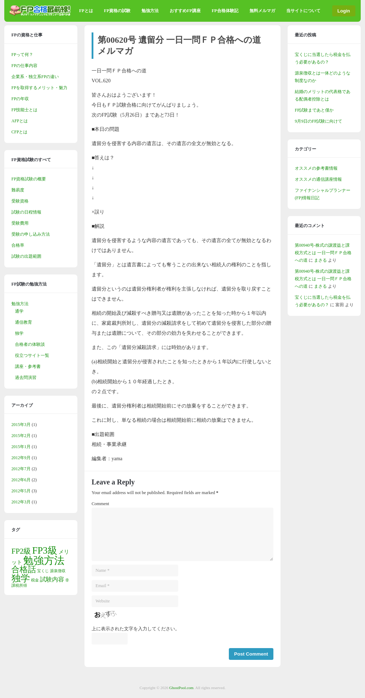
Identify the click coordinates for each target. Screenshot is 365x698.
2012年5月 (21, 490)
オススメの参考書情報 (316, 168)
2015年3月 (21, 424)
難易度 (17, 190)
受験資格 (20, 201)
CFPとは (19, 131)
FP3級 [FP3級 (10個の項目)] (44, 550)
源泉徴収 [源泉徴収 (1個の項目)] (58, 571)
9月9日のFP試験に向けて (318, 121)
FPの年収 (20, 98)
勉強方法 (150, 10)
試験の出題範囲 (26, 256)
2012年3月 (21, 501)
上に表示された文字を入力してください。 (136, 628)
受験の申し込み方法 (30, 234)
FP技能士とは (24, 109)
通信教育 (23, 322)
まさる (320, 260)
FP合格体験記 (225, 10)
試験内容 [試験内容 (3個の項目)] (52, 579)
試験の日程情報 (26, 212)
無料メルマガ (262, 10)
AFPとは (19, 120)
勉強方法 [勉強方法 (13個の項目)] (44, 560)
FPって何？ (22, 54)
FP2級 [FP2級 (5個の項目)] (21, 551)
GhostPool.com (181, 688)
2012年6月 (21, 479)
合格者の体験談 (30, 344)
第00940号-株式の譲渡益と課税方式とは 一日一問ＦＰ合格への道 (323, 253)
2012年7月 (21, 468)
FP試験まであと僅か (314, 110)
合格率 (17, 245)
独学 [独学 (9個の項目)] (20, 578)
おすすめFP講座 (185, 10)
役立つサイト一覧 (32, 355)
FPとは (86, 10)
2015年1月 (21, 446)
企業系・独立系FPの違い (35, 76)
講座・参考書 (28, 366)
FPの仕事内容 (24, 65)
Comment (100, 503)
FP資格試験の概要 (28, 178)
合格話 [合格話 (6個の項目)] (23, 569)
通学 (19, 311)
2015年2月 (21, 435)
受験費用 (20, 223)
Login (344, 11)
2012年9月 (21, 457)
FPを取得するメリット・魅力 (39, 87)
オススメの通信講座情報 (318, 179)
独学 (19, 333)
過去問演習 (25, 377)
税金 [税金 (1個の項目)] (35, 580)
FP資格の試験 (117, 10)
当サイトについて (303, 10)
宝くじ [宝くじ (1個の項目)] (43, 571)
